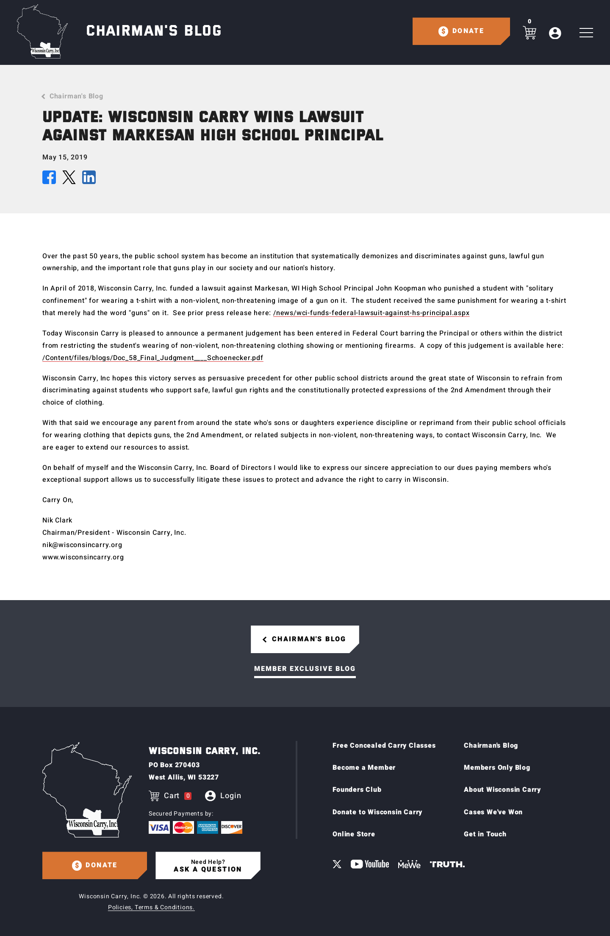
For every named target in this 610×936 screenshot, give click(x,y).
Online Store (354, 834)
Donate (468, 31)
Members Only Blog (497, 767)
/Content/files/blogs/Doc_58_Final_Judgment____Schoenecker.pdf (152, 358)
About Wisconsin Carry (502, 790)
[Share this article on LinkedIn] (89, 179)
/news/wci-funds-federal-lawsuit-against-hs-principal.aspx (371, 313)
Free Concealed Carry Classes (384, 745)
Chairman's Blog (76, 96)
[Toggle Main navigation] (586, 33)
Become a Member (364, 767)
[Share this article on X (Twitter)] (69, 179)
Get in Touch (485, 834)
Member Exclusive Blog (304, 669)
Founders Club (357, 790)
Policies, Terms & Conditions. (151, 907)
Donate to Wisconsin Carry (377, 812)
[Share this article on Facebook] (49, 179)
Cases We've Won (493, 812)
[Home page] (42, 31)
